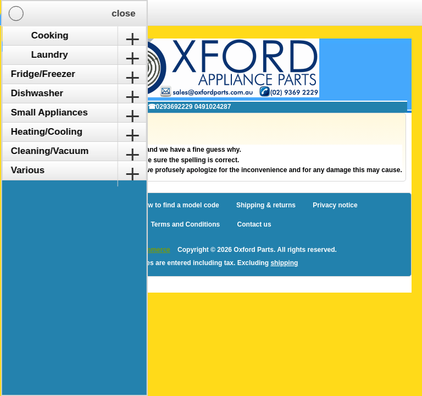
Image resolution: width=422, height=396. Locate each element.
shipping (284, 263)
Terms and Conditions (185, 224)
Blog (71, 205)
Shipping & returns (266, 205)
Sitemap (109, 205)
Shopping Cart (112, 12)
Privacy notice (335, 205)
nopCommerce (147, 250)
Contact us (254, 224)
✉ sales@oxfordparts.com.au (85, 107)
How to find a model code (179, 205)
